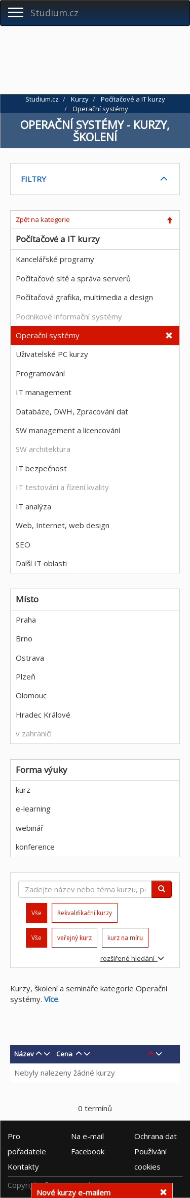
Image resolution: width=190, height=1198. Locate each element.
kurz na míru (125, 937)
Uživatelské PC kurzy (52, 354)
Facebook (87, 1151)
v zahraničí (34, 733)
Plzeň (25, 676)
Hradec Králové (43, 714)
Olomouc (31, 695)
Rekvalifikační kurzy (84, 913)
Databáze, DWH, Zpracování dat (72, 411)
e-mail (87, 1136)
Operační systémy (48, 335)
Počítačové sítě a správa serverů (73, 278)
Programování (40, 373)
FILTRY (33, 179)
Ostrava (30, 658)
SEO (23, 544)
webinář (30, 828)
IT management (43, 392)
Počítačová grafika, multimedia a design (84, 297)
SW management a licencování (68, 430)
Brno (24, 638)
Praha (26, 619)
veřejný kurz (74, 937)
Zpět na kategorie (43, 219)
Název (24, 1053)
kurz (23, 790)
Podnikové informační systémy (69, 316)
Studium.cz (54, 13)
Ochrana (155, 1136)
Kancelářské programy (55, 259)
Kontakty (23, 1166)
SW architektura (43, 449)
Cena (64, 1053)
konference (35, 846)
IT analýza (33, 506)
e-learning (33, 808)
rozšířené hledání (132, 958)
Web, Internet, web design (62, 525)
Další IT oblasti (41, 563)
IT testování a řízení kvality (62, 487)
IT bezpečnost (41, 468)
